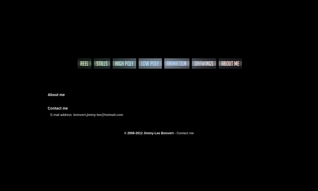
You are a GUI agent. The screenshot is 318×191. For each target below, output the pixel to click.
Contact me (185, 133)
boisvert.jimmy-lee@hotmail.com (98, 115)
